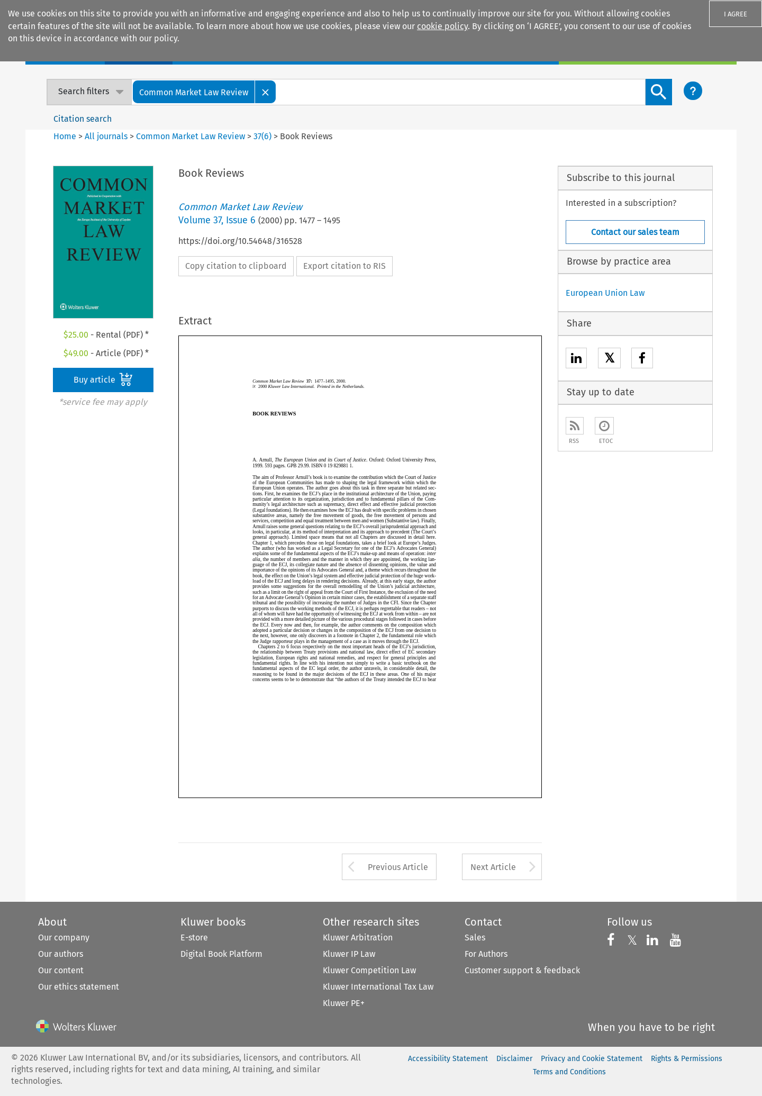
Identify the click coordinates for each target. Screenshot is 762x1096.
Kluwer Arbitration (358, 937)
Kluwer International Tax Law (378, 987)
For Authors (486, 954)
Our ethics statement (78, 987)
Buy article (103, 379)
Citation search (82, 119)
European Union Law (605, 293)
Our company (63, 937)
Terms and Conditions (569, 1071)
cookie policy (442, 26)
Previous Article (398, 867)
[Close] (265, 92)
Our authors (60, 954)
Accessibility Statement (448, 1058)
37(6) (262, 136)
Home (64, 136)
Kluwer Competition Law (369, 970)
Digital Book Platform (221, 954)
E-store (194, 937)
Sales (475, 937)
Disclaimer (514, 1058)
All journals (107, 136)
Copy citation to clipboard (236, 266)
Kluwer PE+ (344, 1003)
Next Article (493, 867)
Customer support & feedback (522, 970)
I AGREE (735, 14)
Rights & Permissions (686, 1058)
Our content (61, 970)
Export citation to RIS (344, 266)
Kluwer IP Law (349, 954)
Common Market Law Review (190, 136)
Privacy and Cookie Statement (591, 1058)
